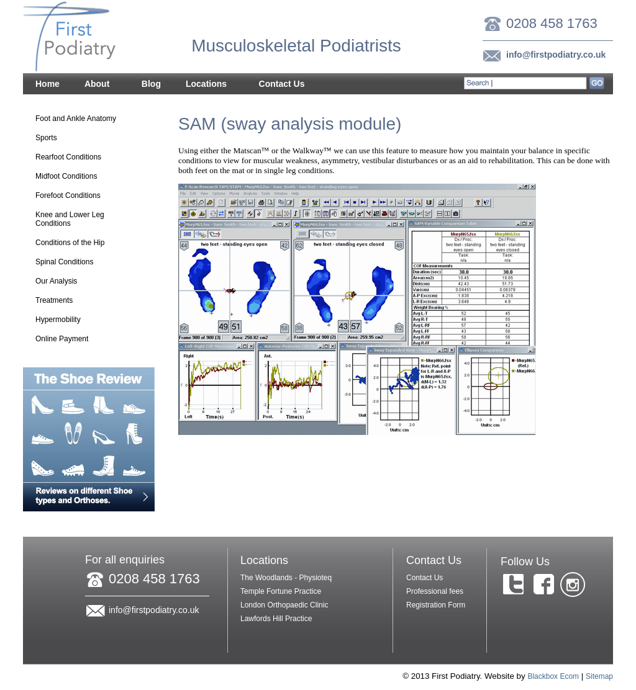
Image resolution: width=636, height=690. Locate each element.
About (97, 84)
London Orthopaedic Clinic (284, 605)
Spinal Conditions (64, 262)
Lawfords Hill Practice (276, 618)
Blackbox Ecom (553, 676)
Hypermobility (58, 319)
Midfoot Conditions (79, 177)
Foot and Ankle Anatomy (75, 118)
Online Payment (61, 338)
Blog (151, 84)
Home (47, 84)
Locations (206, 84)
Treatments (79, 301)
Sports (46, 137)
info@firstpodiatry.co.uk (556, 55)
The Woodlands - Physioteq (286, 577)
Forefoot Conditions (79, 196)
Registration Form (435, 605)
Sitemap (599, 676)
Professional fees (434, 591)
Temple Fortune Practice (280, 591)
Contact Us (282, 84)
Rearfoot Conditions (79, 158)
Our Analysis (79, 282)
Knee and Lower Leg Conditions (79, 219)
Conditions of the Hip (79, 243)
